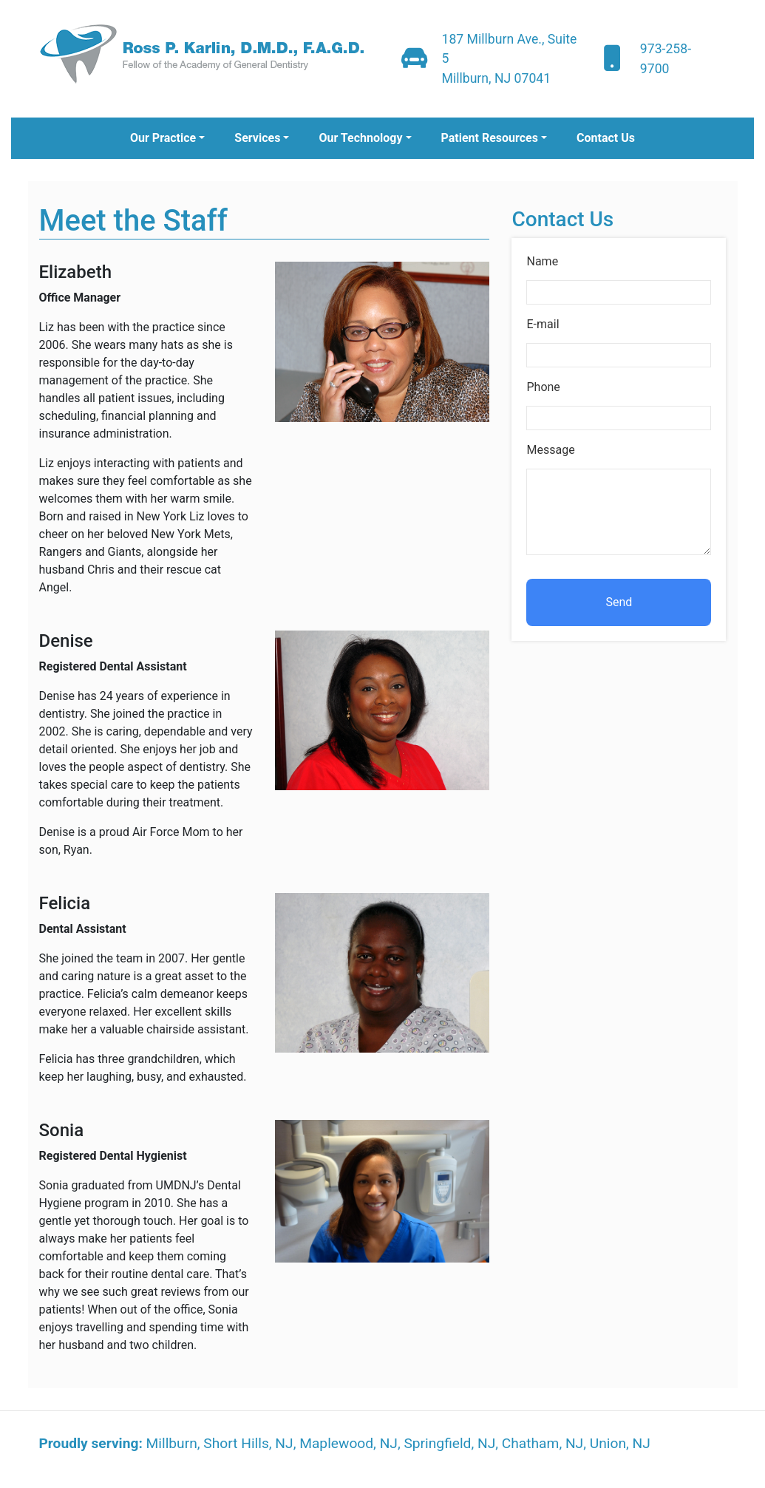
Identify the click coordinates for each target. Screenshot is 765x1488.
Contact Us (606, 138)
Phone (543, 387)
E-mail (542, 324)
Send (619, 602)
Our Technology (360, 138)
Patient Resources (489, 138)
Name (542, 261)
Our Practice (163, 138)
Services (257, 138)
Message (550, 450)
